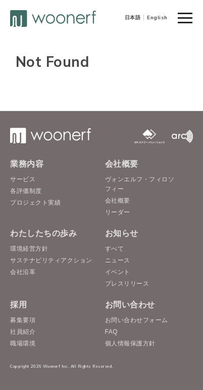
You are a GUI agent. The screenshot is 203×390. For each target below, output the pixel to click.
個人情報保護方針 (130, 343)
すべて (114, 248)
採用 (18, 304)
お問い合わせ (130, 304)
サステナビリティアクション (51, 260)
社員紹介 (22, 331)
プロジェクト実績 (35, 202)
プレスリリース (127, 283)
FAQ (111, 331)
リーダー (117, 212)
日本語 (133, 17)
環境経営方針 (29, 248)
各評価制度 (26, 190)
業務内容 (26, 164)
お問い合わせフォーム (136, 320)
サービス (22, 179)
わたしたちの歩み (43, 233)
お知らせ (121, 233)
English (157, 17)
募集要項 (22, 320)
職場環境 (22, 343)
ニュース (117, 260)
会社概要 (121, 164)
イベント (117, 272)
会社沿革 (22, 272)
